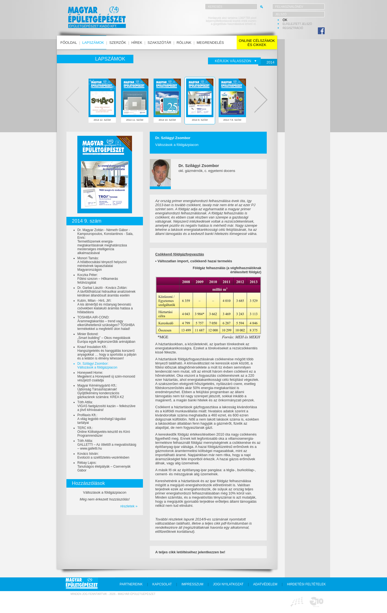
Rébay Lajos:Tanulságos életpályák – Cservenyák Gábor (104, 466)
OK (285, 20)
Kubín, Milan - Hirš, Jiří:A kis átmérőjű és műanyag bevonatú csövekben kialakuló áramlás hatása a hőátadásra (105, 306)
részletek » (128, 506)
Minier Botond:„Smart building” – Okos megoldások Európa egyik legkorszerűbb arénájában (106, 338)
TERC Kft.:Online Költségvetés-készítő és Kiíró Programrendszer (103, 432)
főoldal (68, 43)
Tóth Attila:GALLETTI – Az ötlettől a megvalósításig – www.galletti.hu (106, 444)
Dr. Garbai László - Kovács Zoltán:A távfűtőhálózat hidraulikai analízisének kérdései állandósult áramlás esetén (106, 291)
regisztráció (293, 28)
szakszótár (159, 43)
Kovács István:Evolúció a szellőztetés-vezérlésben (103, 455)
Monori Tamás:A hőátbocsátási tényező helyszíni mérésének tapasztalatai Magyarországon (102, 264)
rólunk (184, 43)
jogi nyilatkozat (228, 584)
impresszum (192, 584)
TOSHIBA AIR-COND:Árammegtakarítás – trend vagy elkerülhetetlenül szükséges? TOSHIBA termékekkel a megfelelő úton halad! (105, 323)
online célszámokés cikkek (257, 43)
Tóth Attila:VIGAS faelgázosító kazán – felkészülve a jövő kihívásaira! (106, 406)
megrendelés (210, 43)
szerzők (117, 43)
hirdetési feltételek (306, 584)
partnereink (131, 584)
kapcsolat (162, 584)
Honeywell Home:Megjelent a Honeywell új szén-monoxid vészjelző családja (106, 376)
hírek (136, 43)
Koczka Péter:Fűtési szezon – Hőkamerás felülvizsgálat (97, 278)
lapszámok (93, 43)
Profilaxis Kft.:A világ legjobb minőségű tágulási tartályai (101, 419)
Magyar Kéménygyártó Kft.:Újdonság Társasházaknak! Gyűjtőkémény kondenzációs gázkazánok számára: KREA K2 (100, 391)
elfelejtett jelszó (297, 23)
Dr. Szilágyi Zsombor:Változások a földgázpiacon (97, 365)
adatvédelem (265, 584)
